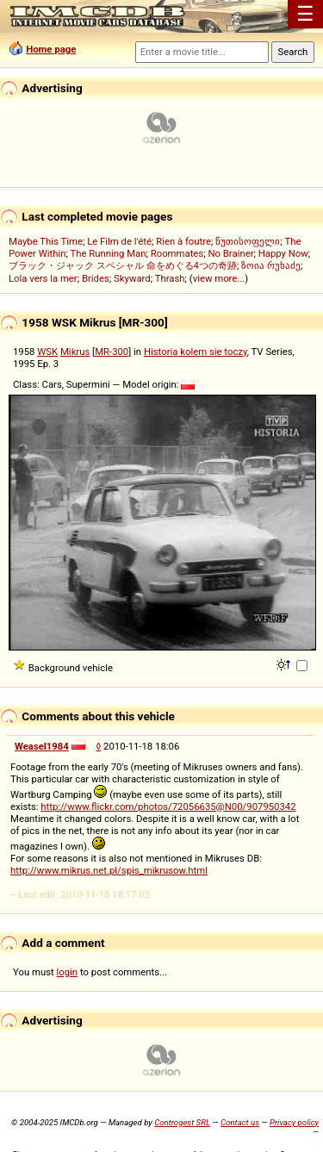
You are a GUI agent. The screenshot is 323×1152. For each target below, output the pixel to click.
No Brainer (230, 253)
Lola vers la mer (43, 278)
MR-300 (111, 352)
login (67, 972)
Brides (95, 278)
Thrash (170, 278)
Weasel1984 (42, 746)
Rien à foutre (183, 241)
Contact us (240, 1122)
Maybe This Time (46, 241)
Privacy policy (294, 1122)
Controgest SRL (182, 1122)
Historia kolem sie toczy (195, 352)
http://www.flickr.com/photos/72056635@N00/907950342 (167, 806)
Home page (51, 49)
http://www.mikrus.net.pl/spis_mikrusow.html (109, 870)
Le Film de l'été (119, 241)
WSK (47, 352)
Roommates (177, 253)
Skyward (132, 278)
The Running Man (108, 253)
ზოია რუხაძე (271, 265)
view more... (219, 278)
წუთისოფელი (247, 241)
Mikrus (75, 352)
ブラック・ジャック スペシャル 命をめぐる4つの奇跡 (123, 265)
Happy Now (283, 253)
